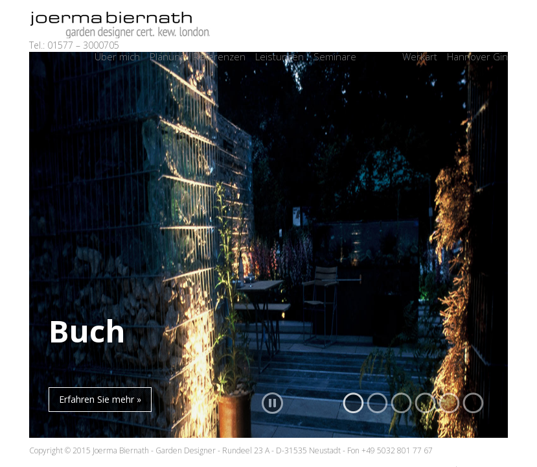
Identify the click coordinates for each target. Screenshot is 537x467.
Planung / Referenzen (198, 56)
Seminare (335, 56)
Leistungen (279, 56)
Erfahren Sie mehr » (100, 399)
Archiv (379, 56)
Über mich (117, 56)
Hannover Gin (477, 56)
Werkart (419, 56)
